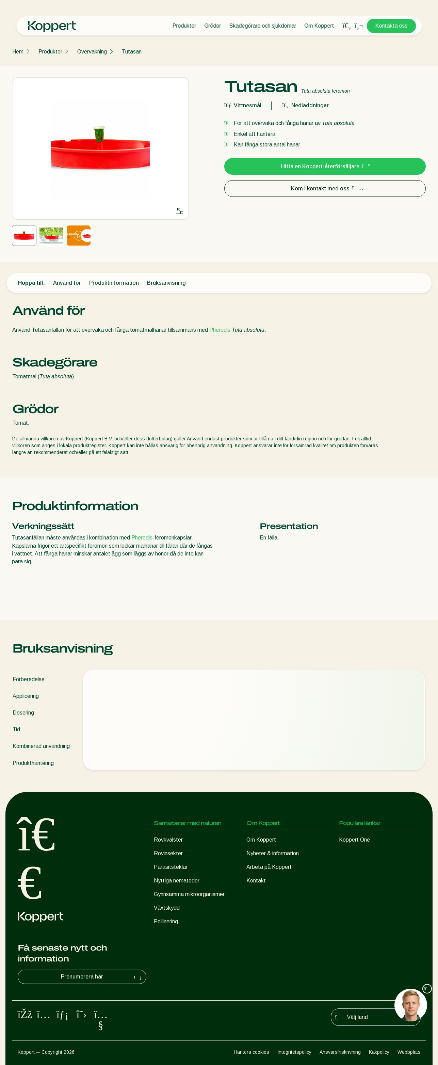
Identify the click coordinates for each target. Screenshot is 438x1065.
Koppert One (354, 840)
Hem (17, 51)
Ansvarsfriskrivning (340, 1052)
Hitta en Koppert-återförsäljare (325, 166)
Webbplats (409, 1052)
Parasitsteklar (171, 867)
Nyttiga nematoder (176, 880)
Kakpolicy (379, 1052)
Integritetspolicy (294, 1052)
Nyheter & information (272, 853)
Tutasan (132, 51)
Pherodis (219, 330)
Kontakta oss (391, 26)
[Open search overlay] (347, 25)
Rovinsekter (168, 853)
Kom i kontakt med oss (325, 188)
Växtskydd (167, 908)
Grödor (212, 26)
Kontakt (256, 880)
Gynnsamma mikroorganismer (189, 894)
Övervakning (92, 51)
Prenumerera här (102, 976)
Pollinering (166, 921)
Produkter (184, 26)
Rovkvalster (168, 840)
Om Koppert (319, 26)
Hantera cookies (251, 1052)
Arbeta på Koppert (269, 867)
